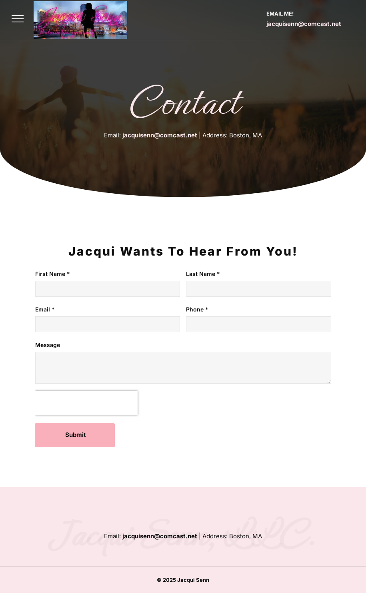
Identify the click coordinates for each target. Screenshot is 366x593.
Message (47, 344)
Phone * (197, 309)
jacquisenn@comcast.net (303, 24)
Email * (45, 309)
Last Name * (203, 273)
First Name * (52, 273)
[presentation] (86, 403)
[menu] (17, 18)
